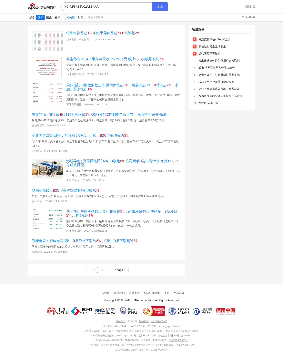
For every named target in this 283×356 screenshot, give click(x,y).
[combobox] (106, 6)
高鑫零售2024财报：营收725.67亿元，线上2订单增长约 (80, 135)
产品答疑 (178, 292)
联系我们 (119, 292)
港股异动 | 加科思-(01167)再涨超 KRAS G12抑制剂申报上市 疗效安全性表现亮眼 (99, 114)
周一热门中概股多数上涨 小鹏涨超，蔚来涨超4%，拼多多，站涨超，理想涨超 (121, 213)
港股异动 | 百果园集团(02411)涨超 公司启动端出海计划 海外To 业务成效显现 (122, 163)
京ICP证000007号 (178, 340)
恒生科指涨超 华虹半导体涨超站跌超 (103, 33)
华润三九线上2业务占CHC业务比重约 (65, 190)
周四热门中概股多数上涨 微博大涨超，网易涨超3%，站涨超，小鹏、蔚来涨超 (122, 87)
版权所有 (144, 321)
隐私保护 (120, 321)
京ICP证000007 (159, 321)
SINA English (152, 292)
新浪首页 (249, 6)
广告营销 (104, 292)
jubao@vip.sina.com (169, 326)
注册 (166, 292)
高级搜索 (248, 17)
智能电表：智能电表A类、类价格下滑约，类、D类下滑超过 (85, 241)
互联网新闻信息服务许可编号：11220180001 (139, 331)
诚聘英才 (134, 292)
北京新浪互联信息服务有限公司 (182, 331)
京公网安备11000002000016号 (177, 345)
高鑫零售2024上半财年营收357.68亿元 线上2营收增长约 (115, 59)
